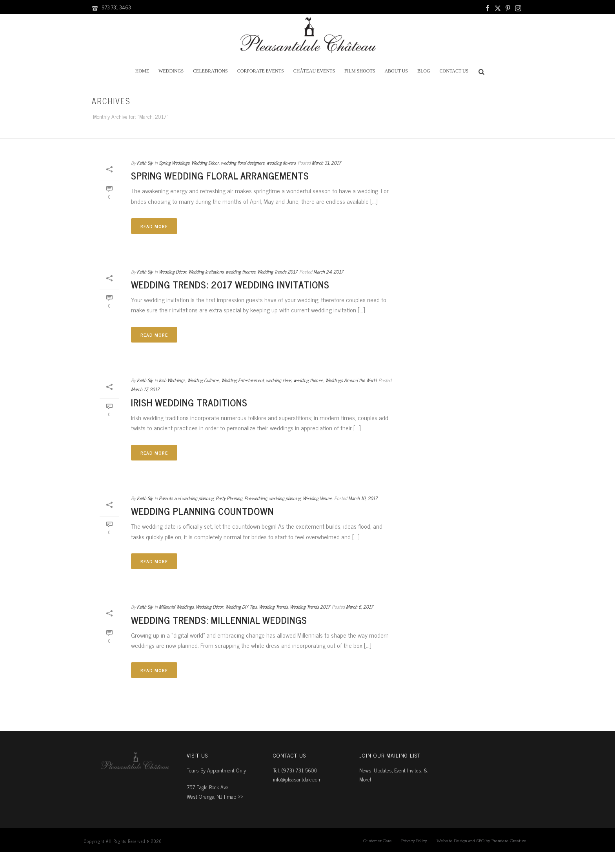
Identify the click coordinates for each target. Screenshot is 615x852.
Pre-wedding (255, 498)
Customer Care (377, 841)
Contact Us (454, 71)
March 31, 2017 (326, 163)
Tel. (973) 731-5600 (295, 769)
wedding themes (240, 272)
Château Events (314, 71)
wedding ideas (278, 380)
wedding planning (285, 498)
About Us (396, 71)
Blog (423, 71)
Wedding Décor (205, 163)
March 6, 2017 (359, 607)
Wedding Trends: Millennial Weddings (219, 619)
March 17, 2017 (145, 389)
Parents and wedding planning (186, 498)
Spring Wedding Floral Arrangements (220, 175)
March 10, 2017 (362, 498)
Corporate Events (260, 71)
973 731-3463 (116, 7)
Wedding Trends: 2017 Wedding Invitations (230, 284)
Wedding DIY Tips (241, 607)
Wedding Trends (273, 607)
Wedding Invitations (206, 272)
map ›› (235, 796)
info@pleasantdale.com (297, 778)
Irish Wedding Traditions (189, 402)
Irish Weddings (172, 380)
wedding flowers (281, 163)
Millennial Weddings (176, 607)
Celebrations (210, 71)
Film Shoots (359, 71)
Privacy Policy (414, 841)
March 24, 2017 (328, 272)
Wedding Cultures (203, 380)
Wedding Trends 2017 (277, 272)
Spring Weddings (174, 163)
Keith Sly (145, 163)
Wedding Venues (317, 498)
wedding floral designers (242, 163)
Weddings (171, 71)
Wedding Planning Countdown (202, 510)
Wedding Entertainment (242, 380)
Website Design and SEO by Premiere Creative (481, 841)
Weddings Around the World (351, 380)
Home (142, 71)
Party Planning (229, 498)
